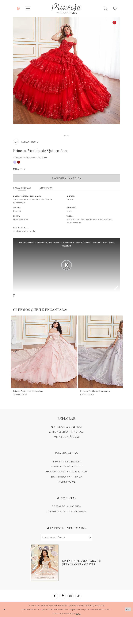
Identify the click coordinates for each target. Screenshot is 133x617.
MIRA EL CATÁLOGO (66, 436)
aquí (78, 613)
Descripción (46, 188)
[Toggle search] (105, 8)
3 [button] (67, 135)
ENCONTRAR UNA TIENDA (67, 476)
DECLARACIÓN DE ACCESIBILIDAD (66, 471)
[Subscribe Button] (89, 537)
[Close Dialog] (4, 609)
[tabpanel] (66, 75)
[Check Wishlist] (115, 8)
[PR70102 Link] (44, 355)
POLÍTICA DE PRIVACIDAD (66, 466)
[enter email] (66, 537)
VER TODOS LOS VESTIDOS (66, 426)
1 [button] (64, 135)
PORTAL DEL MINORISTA (66, 506)
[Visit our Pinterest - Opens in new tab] (63, 596)
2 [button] (65, 135)
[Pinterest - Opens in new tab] (114, 22)
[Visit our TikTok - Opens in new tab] (78, 596)
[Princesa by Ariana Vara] (66, 8)
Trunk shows (66, 481)
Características (22, 188)
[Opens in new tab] (66, 562)
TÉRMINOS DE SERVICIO (66, 461)
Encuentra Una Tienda (66, 178)
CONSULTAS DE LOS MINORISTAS (66, 511)
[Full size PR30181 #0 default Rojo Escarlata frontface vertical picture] (66, 75)
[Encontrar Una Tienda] (18, 8)
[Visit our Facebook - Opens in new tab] (55, 596)
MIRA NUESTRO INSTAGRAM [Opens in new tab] (66, 431)
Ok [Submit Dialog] (128, 609)
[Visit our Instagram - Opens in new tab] (70, 596)
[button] (28, 8)
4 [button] (68, 135)
